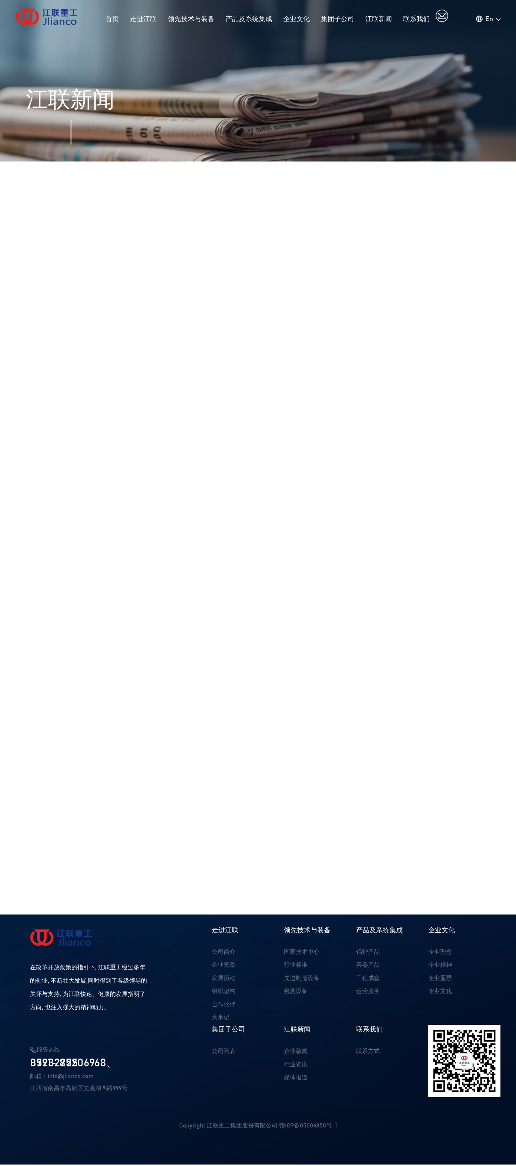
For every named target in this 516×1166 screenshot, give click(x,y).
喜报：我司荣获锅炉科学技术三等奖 (90, 909)
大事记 (220, 1020)
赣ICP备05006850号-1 (308, 1127)
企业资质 (223, 967)
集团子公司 (337, 19)
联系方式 (368, 1054)
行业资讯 (296, 1067)
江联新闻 (378, 19)
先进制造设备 (301, 980)
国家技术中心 (301, 954)
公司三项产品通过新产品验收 (79, 897)
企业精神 (440, 967)
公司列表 (223, 1054)
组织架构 (223, 994)
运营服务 (368, 994)
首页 (112, 19)
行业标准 (296, 967)
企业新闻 (296, 1054)
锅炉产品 (368, 954)
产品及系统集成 (248, 19)
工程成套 (368, 980)
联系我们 (416, 19)
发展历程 (223, 980)
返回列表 (468, 903)
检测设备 (296, 994)
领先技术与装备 (191, 19)
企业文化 (296, 19)
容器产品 (368, 967)
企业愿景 (440, 980)
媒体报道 (296, 1080)
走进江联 (143, 19)
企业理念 (440, 954)
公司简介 (223, 954)
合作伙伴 (223, 1007)
